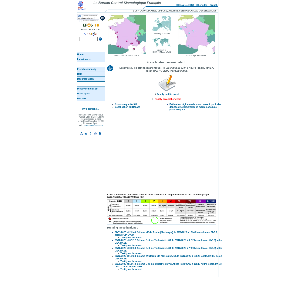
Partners (81, 98)
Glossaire (181, 5)
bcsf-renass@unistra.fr (93, 125)
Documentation (85, 79)
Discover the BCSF (87, 88)
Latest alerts (84, 59)
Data (79, 74)
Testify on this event (166, 93)
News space (83, 93)
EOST (191, 5)
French (213, 5)
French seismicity (86, 69)
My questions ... (90, 109)
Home (80, 54)
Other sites (201, 5)
